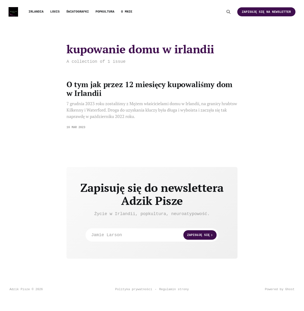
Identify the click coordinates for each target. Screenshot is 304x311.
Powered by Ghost (279, 289)
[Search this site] (228, 11)
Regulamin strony (174, 289)
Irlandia (35, 12)
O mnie (127, 12)
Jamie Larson (154, 235)
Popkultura (104, 12)
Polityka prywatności (133, 289)
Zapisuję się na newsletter (266, 12)
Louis (55, 12)
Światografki (77, 12)
